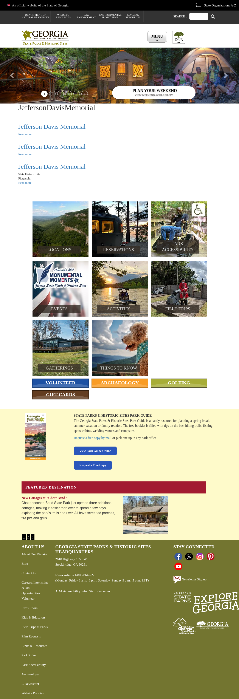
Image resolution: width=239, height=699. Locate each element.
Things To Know (118, 368)
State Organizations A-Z (220, 5)
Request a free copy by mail (93, 438)
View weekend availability (154, 95)
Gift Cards (60, 394)
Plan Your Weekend (155, 90)
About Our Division (35, 554)
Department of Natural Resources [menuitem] (35, 16)
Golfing (179, 382)
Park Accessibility (34, 665)
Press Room (30, 608)
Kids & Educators (33, 617)
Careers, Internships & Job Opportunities (35, 588)
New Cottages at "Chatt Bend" (44, 498)
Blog (25, 563)
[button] (18, 76)
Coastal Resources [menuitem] (133, 16)
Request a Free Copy (92, 465)
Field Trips (177, 308)
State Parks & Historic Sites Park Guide (113, 415)
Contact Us (29, 573)
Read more (24, 134)
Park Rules (29, 655)
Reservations (118, 249)
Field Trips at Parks (35, 627)
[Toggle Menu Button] (157, 37)
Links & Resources (34, 646)
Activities (118, 308)
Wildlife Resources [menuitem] (63, 16)
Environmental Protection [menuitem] (109, 16)
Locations (59, 249)
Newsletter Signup (189, 579)
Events (59, 308)
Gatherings (59, 368)
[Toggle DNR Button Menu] (178, 37)
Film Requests (31, 636)
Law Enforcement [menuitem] (86, 16)
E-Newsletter (30, 683)
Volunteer (61, 382)
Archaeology (120, 382)
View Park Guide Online (95, 451)
